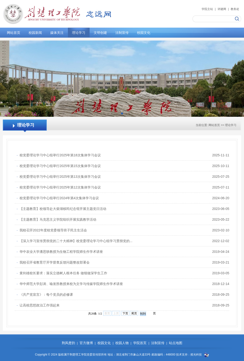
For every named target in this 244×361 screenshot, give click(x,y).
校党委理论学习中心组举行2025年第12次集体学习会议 (59, 187)
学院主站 (207, 9)
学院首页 (140, 343)
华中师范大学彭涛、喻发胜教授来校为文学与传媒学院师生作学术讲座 (70, 284)
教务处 (235, 9)
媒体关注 (57, 33)
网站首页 (13, 33)
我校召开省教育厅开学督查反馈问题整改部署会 (53, 262)
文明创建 (100, 33)
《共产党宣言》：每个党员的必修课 (45, 294)
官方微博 (86, 343)
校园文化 (143, 33)
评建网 (222, 9)
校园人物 (122, 343)
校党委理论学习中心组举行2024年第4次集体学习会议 (58, 198)
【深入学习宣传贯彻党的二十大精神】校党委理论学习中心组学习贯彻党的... (74, 241)
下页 (125, 313)
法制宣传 (122, 33)
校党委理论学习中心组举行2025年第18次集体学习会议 (59, 155)
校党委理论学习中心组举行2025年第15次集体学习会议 (59, 166)
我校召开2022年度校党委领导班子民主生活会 (52, 230)
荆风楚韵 (68, 343)
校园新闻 (35, 33)
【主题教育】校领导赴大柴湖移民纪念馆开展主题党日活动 (61, 209)
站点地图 (175, 343)
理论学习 (78, 33)
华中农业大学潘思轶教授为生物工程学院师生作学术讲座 (60, 252)
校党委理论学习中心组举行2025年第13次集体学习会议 (59, 176)
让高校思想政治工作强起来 (38, 305)
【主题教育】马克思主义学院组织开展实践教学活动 (56, 219)
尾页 (134, 313)
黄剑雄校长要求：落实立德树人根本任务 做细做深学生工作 (62, 273)
